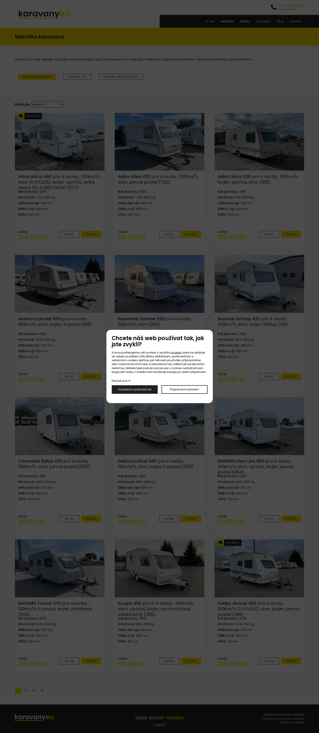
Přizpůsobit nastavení (184, 389)
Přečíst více (119, 381)
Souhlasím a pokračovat (134, 389)
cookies (175, 353)
